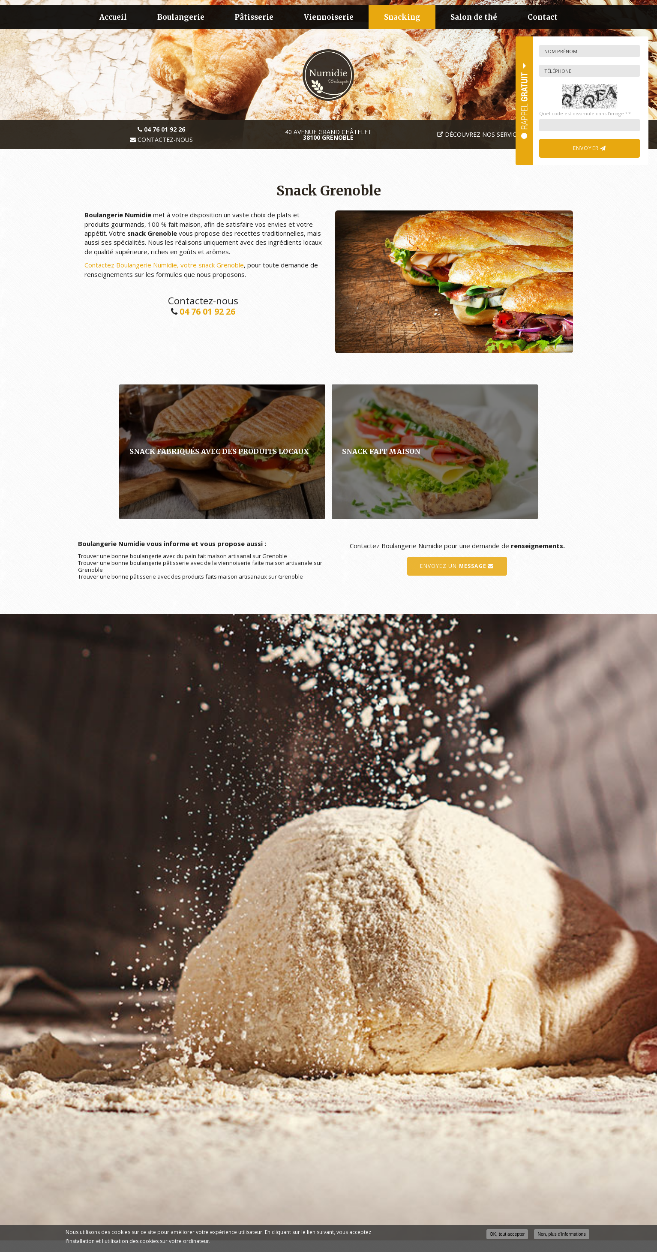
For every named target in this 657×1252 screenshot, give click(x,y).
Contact (543, 17)
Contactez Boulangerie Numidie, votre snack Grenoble (164, 265)
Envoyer (589, 148)
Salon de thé (473, 17)
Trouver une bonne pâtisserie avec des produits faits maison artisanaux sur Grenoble (190, 576)
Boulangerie (180, 17)
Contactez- (161, 140)
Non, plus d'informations (561, 1234)
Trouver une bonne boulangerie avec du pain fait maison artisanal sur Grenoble (182, 556)
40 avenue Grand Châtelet (328, 134)
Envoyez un (457, 566)
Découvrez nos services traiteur (499, 134)
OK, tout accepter (507, 1234)
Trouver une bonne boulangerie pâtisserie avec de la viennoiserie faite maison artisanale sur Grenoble (200, 566)
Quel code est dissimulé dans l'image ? (585, 113)
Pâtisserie (253, 17)
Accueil (113, 17)
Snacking (402, 17)
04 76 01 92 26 (207, 311)
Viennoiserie (329, 17)
